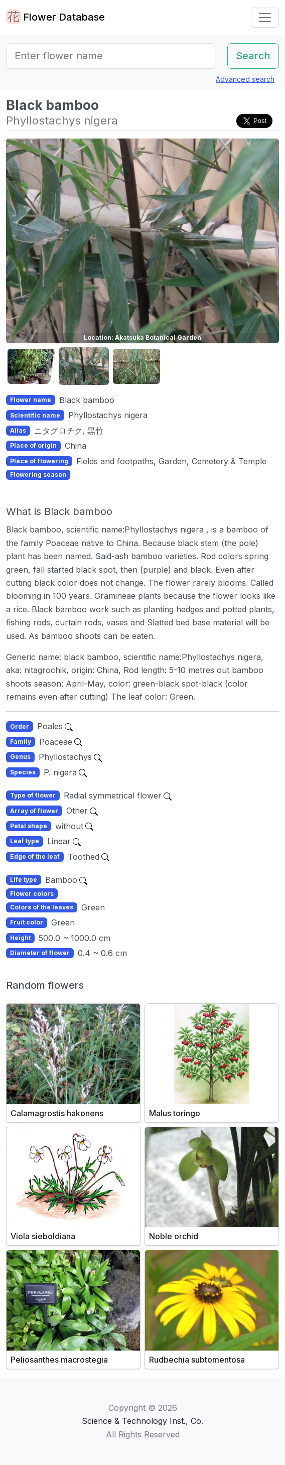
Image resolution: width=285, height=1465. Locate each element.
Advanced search (245, 79)
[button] (31, 366)
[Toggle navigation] (265, 18)
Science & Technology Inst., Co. (142, 1421)
